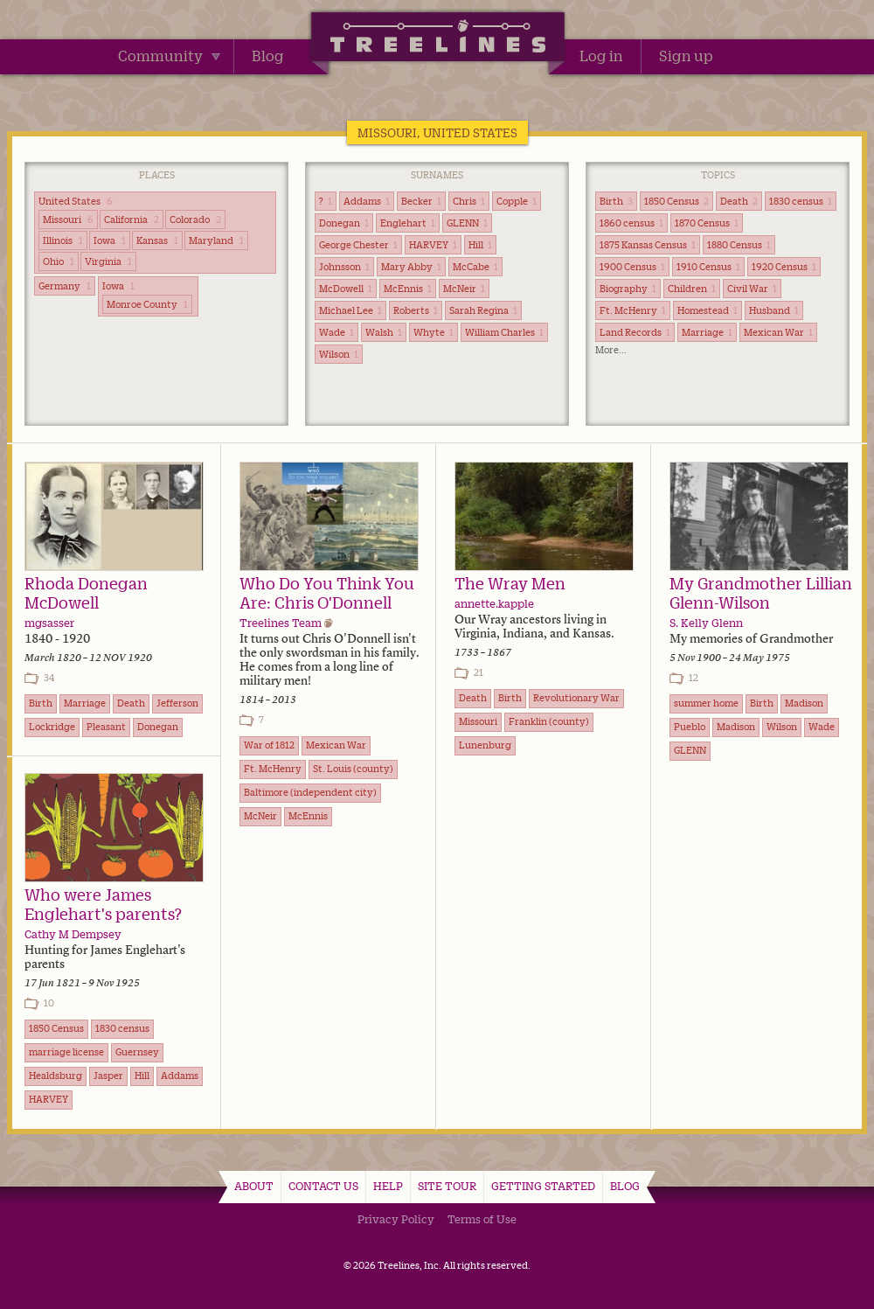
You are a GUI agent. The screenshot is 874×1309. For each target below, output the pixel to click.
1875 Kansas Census (648, 245)
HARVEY (433, 245)
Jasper (108, 1075)
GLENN (467, 223)
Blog (268, 56)
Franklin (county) (549, 721)
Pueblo (689, 726)
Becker (421, 201)
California (131, 219)
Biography (628, 288)
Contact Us (323, 1186)
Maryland (216, 240)
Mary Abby (411, 266)
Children (692, 288)
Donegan (344, 223)
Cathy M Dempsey (72, 934)
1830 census (800, 201)
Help (388, 1186)
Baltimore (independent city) (310, 792)
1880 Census (739, 245)
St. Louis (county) (353, 768)
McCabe (475, 266)
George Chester (358, 245)
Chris (469, 201)
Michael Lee (350, 310)
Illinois (63, 240)
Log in (601, 56)
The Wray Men (509, 583)
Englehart (407, 223)
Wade (336, 332)
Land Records (635, 332)
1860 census (631, 223)
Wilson (338, 354)
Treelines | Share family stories (437, 39)
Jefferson (177, 703)
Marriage (707, 332)
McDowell (345, 288)
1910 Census (708, 266)
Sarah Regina (483, 310)
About (254, 1186)
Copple (516, 201)
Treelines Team (280, 622)
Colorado (195, 219)
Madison (804, 703)
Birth (616, 201)
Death (739, 201)
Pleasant (106, 726)
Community (169, 56)
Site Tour (447, 1186)
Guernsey (137, 1052)
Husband (774, 310)
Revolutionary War (576, 698)
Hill (480, 245)
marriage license (66, 1052)
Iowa (110, 240)
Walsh (383, 332)
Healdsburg (55, 1075)
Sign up (686, 56)
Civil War (752, 288)
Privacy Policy (395, 1219)
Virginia (108, 261)
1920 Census (784, 266)
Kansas (157, 240)
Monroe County (147, 304)
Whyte (433, 332)
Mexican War (778, 332)
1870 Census (707, 223)
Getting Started (543, 1186)
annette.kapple (494, 603)
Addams (366, 201)
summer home (706, 703)
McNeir (464, 288)
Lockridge (52, 726)
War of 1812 (269, 745)
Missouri (68, 219)
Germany (64, 286)
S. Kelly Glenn (706, 622)
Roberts (415, 310)
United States (75, 201)
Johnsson (344, 266)
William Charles (504, 332)
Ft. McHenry (633, 310)
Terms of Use (482, 1219)
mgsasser (49, 622)
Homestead (707, 310)
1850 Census (676, 201)
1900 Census (632, 266)
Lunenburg (485, 745)
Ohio (58, 261)
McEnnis (408, 288)
